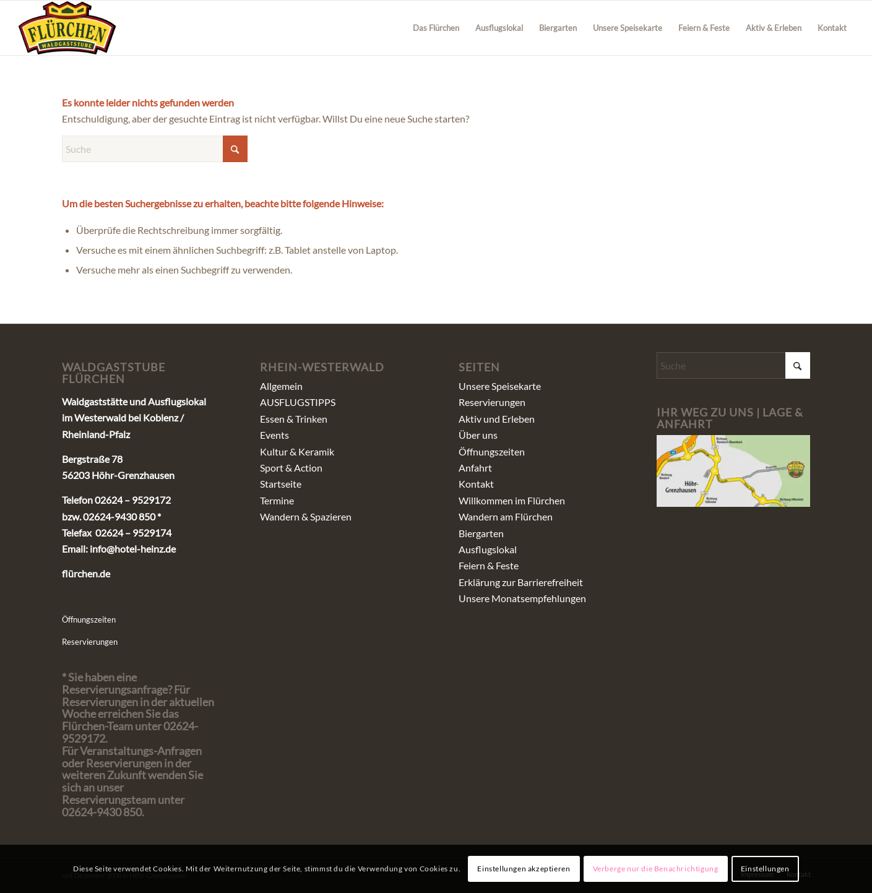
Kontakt (476, 484)
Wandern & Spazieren (306, 516)
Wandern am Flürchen (506, 516)
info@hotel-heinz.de (133, 548)
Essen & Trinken (293, 419)
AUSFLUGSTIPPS (297, 402)
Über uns (478, 435)
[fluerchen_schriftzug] (67, 28)
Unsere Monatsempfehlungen (522, 598)
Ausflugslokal (488, 549)
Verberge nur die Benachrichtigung (656, 868)
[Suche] (155, 149)
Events (274, 435)
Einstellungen (765, 868)
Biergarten (481, 533)
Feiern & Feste (489, 565)
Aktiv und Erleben (497, 419)
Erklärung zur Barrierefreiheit (521, 582)
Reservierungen (90, 642)
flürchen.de (86, 573)
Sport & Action (291, 467)
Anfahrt (475, 467)
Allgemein (281, 386)
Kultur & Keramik (297, 451)
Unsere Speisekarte (500, 386)
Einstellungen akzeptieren (523, 868)
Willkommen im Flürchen (512, 500)
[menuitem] (436, 28)
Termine (277, 500)
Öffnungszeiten (89, 619)
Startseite (280, 484)
